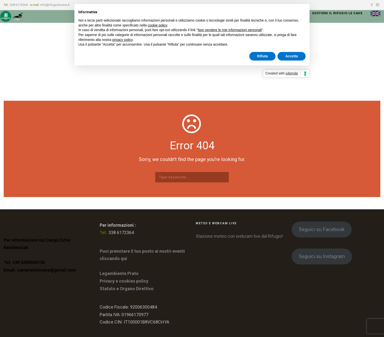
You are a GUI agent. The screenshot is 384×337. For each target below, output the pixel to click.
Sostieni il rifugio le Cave (337, 13)
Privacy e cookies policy (124, 281)
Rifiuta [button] (262, 56)
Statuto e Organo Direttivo (127, 288)
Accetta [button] (291, 56)
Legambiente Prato (119, 273)
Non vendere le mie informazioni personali (230, 30)
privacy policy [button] (122, 40)
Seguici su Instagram (322, 256)
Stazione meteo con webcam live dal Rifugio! (239, 236)
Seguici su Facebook (322, 229)
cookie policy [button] (157, 25)
